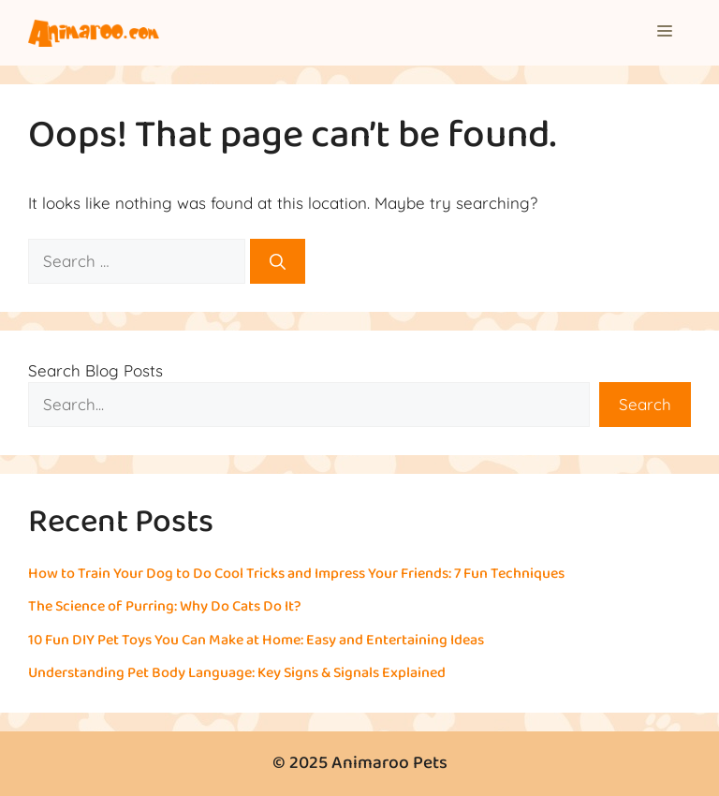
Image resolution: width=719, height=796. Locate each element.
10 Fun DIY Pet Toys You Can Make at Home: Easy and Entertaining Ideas (256, 640)
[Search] (277, 261)
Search (645, 404)
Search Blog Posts (95, 370)
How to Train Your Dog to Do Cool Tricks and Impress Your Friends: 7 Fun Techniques (296, 573)
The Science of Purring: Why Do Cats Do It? (164, 606)
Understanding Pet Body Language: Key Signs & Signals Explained (237, 673)
